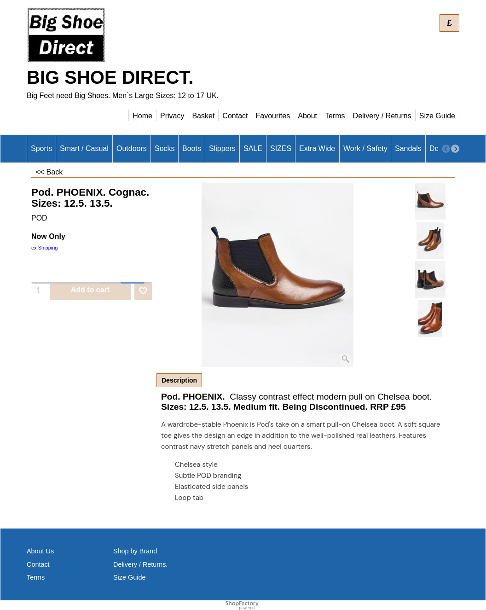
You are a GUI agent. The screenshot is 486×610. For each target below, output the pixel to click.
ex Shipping (44, 247)
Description (179, 380)
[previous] (446, 149)
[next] (455, 149)
